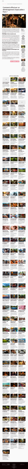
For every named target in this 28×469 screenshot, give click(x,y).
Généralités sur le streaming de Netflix (13, 289)
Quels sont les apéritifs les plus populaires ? (13, 208)
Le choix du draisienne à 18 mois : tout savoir (21, 265)
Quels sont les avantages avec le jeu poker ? (13, 422)
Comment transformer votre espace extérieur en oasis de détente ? (23, 50)
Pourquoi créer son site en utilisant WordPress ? (6, 174)
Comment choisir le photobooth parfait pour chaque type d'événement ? (23, 64)
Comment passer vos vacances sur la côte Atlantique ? (6, 163)
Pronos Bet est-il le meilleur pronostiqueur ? (14, 163)
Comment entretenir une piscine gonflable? (13, 311)
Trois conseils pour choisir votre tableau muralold (21, 289)
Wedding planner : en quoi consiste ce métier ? (6, 197)
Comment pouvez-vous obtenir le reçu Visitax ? (13, 444)
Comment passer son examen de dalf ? (21, 186)
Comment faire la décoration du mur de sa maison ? (6, 366)
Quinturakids (21, 464)
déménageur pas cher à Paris (6, 38)
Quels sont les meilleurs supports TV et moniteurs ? (21, 254)
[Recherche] (5, 464)
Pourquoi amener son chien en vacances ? (21, 422)
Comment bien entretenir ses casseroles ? (21, 243)
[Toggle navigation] (3, 1)
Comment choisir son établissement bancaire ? (13, 333)
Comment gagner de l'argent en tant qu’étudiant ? (21, 219)
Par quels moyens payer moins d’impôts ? (6, 399)
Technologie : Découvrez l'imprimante (12, 344)
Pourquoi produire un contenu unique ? (21, 197)
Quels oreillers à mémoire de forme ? (21, 355)
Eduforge (24, 464)
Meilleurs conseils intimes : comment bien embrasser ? (13, 355)
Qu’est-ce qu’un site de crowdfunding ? (13, 277)
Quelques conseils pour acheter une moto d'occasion (6, 277)
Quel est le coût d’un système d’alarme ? (6, 186)
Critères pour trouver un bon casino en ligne (21, 388)
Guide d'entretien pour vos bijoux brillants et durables (23, 37)
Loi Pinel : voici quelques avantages (5, 322)
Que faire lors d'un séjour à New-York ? (6, 300)
